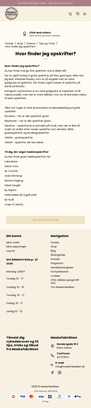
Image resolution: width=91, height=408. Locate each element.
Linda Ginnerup (13, 175)
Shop (54, 246)
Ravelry (30, 79)
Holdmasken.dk (14, 195)
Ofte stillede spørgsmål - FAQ (66, 281)
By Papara (10, 190)
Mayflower (11, 121)
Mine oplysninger (16, 246)
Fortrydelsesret (59, 271)
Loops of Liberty (14, 204)
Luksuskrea (11, 161)
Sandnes (10, 125)
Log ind (10, 251)
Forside (55, 242)
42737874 (63, 357)
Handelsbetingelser (62, 267)
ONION (8, 137)
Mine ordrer (13, 242)
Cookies (55, 276)
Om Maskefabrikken (62, 287)
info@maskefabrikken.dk (70, 366)
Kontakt (55, 259)
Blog (53, 251)
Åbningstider (58, 255)
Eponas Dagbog (14, 180)
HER (64, 70)
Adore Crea (11, 166)
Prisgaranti (57, 263)
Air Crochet (11, 171)
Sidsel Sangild (12, 185)
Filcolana (10, 116)
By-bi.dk (9, 199)
